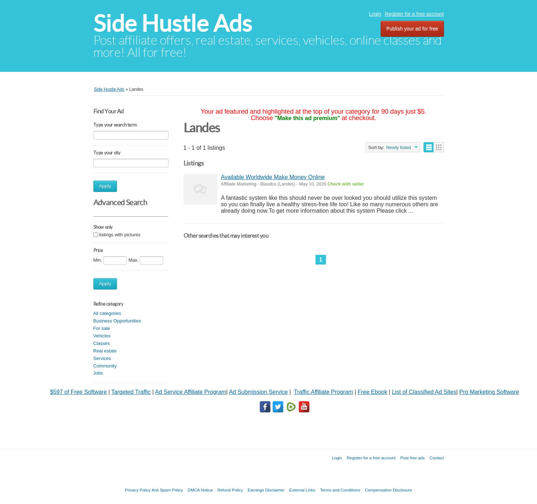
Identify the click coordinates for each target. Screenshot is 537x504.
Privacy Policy (138, 490)
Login (375, 14)
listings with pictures (120, 234)
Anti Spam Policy (167, 490)
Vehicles (102, 336)
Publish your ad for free (412, 28)
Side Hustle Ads (172, 23)
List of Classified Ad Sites (424, 392)
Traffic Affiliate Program (323, 392)
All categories (107, 313)
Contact (437, 457)
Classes (101, 343)
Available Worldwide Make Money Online (273, 177)
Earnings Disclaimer (266, 490)
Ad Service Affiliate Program (190, 392)
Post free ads (412, 457)
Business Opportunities (117, 320)
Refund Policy (230, 490)
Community (105, 366)
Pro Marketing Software (489, 392)
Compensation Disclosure (388, 490)
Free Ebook (372, 392)
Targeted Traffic (131, 392)
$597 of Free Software (78, 392)
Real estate (105, 351)
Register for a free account (414, 14)
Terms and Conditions (340, 490)
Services (102, 358)
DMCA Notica (200, 490)
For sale (101, 328)
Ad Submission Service (258, 392)
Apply (105, 186)
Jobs (98, 373)
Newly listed (398, 147)
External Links (302, 490)
